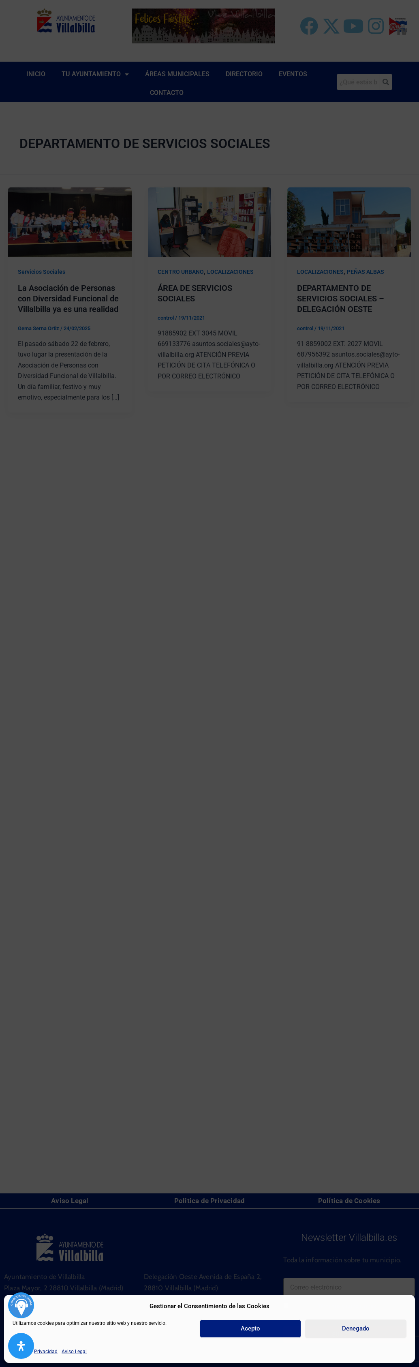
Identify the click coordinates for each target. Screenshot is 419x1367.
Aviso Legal (74, 1351)
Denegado (356, 1328)
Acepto (250, 1328)
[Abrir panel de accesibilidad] (21, 1346)
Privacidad (46, 1351)
